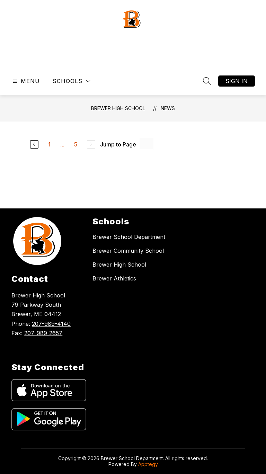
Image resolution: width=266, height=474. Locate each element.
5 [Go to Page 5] (75, 144)
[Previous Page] (34, 144)
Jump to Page (118, 144)
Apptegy (148, 464)
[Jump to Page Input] (146, 144)
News (168, 108)
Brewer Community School (128, 250)
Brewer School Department (128, 236)
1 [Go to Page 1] (49, 144)
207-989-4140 (51, 323)
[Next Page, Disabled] (91, 144)
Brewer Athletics (114, 278)
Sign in (236, 81)
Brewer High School (118, 108)
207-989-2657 (43, 333)
